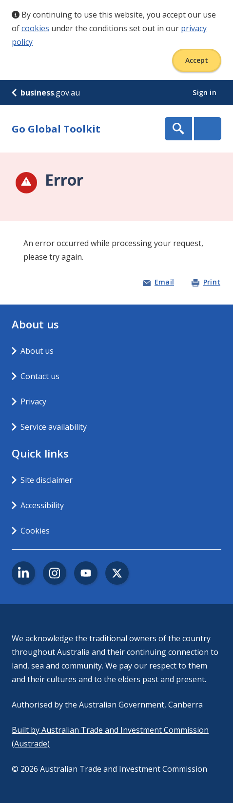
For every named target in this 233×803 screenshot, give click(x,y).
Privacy (33, 401)
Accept (196, 60)
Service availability (53, 426)
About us (37, 350)
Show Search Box (178, 128)
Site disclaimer (46, 480)
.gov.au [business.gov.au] (46, 92)
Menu (207, 128)
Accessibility (42, 505)
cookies (35, 28)
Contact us (39, 376)
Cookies (35, 530)
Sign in (205, 92)
